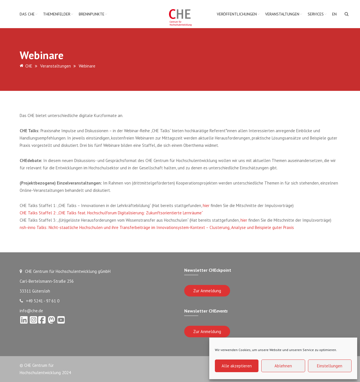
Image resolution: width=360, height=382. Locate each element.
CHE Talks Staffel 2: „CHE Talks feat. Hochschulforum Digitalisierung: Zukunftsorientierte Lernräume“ (111, 212)
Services (316, 14)
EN (334, 14)
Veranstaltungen (282, 14)
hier (206, 205)
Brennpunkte (91, 14)
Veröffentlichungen (237, 14)
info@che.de (31, 310)
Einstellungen (329, 365)
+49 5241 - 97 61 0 (39, 301)
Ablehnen (283, 365)
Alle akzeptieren (237, 365)
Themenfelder (56, 14)
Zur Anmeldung (207, 290)
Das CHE (27, 14)
